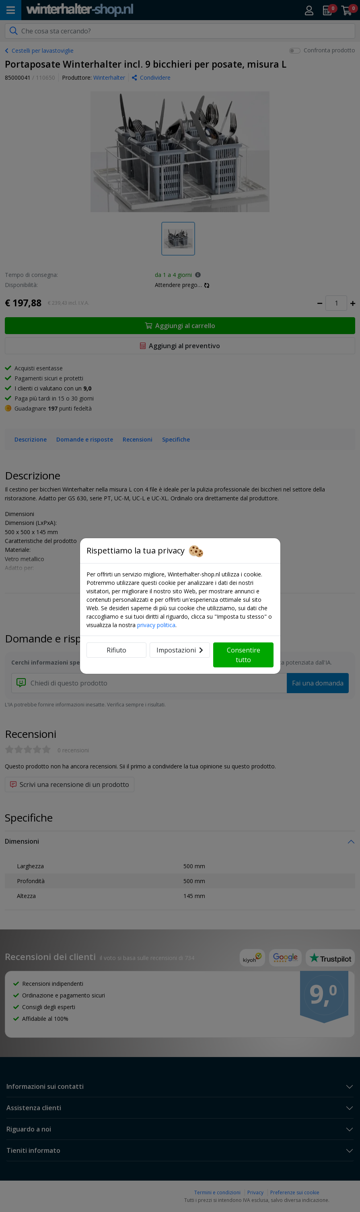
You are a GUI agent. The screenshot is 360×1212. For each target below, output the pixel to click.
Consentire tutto (243, 655)
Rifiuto (116, 650)
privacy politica (156, 625)
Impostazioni (179, 650)
